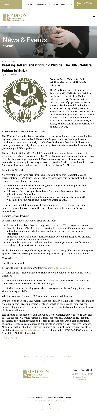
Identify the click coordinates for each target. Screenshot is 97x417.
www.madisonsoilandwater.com (30, 330)
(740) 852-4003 (82, 370)
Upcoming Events (43, 4)
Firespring (54, 409)
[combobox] (11, 4)
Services (39, 357)
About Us (27, 357)
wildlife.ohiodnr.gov (63, 268)
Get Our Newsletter (59, 4)
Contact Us (82, 380)
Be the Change (52, 357)
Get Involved (29, 4)
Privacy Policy (40, 401)
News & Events (68, 357)
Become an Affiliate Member (84, 4)
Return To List (10, 338)
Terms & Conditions (56, 401)
